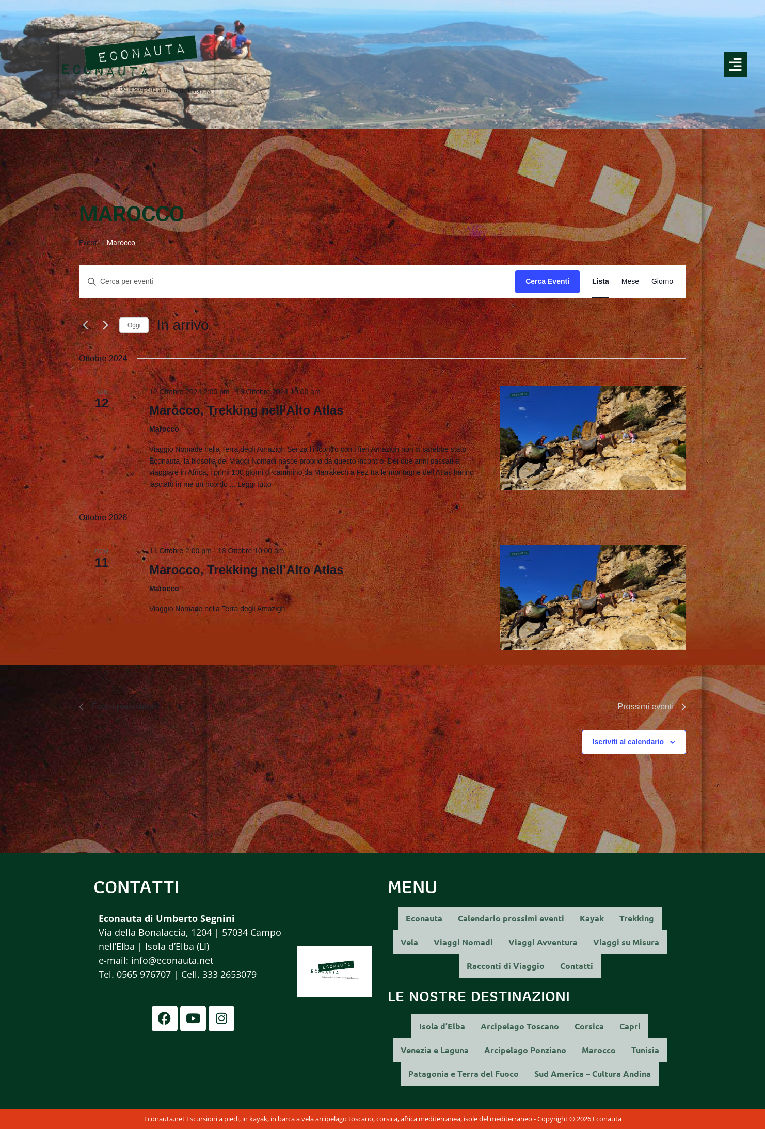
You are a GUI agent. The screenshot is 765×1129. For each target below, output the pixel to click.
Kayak (592, 918)
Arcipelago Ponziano (525, 1049)
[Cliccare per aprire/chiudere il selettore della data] (187, 325)
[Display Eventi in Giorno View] (662, 281)
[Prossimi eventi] (105, 325)
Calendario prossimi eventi (511, 918)
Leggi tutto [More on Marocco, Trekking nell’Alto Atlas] (254, 484)
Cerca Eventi (547, 281)
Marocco (599, 1049)
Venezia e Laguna (435, 1049)
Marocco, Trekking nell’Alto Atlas (246, 410)
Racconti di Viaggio (506, 965)
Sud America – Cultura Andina (592, 1073)
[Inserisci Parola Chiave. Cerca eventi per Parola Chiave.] (297, 281)
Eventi (89, 242)
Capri (630, 1026)
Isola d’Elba (442, 1026)
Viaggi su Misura (626, 941)
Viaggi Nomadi (463, 941)
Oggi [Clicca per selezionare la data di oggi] (134, 325)
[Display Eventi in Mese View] (630, 281)
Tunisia (645, 1049)
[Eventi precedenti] (85, 325)
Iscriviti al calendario (628, 742)
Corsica (589, 1026)
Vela (409, 941)
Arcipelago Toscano (520, 1026)
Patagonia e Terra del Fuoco (463, 1073)
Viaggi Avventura (543, 941)
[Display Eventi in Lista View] (600, 281)
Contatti (576, 965)
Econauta (424, 918)
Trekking (636, 918)
